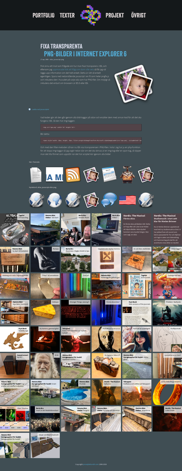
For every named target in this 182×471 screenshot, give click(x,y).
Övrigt (138, 15)
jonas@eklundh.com (91, 464)
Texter (67, 15)
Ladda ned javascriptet (40, 109)
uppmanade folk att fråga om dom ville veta (73, 69)
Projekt (115, 15)
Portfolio (43, 15)
